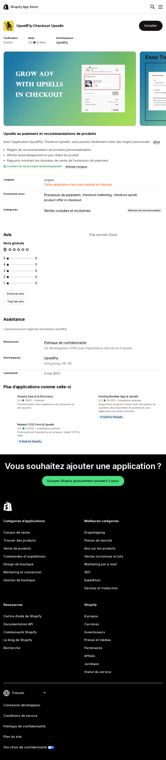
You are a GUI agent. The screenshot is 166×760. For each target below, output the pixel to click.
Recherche (11, 648)
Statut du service (97, 672)
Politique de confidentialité (65, 342)
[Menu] (160, 7)
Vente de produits (17, 548)
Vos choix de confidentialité (25, 747)
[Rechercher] (152, 7)
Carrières (91, 624)
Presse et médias (97, 640)
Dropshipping (94, 532)
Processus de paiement (62, 195)
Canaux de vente (16, 532)
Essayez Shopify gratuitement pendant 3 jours (83, 481)
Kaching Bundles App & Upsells (118, 396)
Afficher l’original (76, 166)
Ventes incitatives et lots (103, 556)
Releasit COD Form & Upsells (35, 424)
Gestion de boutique (19, 580)
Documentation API (18, 624)
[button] (42, 402)
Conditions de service (20, 715)
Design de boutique (18, 564)
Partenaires (93, 648)
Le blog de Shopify (17, 640)
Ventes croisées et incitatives (67, 210)
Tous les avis (15, 301)
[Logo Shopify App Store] (20, 7)
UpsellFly (62, 42)
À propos (91, 616)
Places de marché (98, 540)
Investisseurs (94, 632)
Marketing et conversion (22, 572)
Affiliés (89, 656)
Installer (150, 25)
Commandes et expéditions (24, 556)
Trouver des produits (19, 540)
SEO (87, 572)
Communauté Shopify (20, 632)
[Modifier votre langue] (28, 693)
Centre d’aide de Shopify (22, 616)
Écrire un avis (15, 293)
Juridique (91, 664)
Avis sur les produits (99, 548)
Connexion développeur (21, 705)
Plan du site (12, 736)
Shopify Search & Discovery (35, 396)
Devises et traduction (101, 588)
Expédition (92, 580)
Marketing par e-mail (100, 564)
